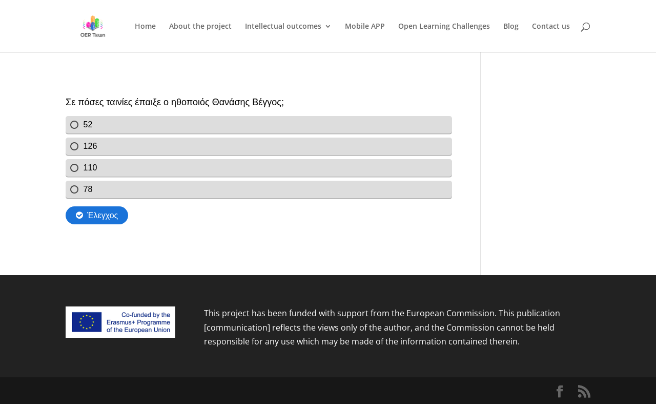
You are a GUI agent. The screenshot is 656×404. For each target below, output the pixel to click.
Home (145, 27)
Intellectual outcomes (283, 27)
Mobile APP (365, 27)
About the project (200, 27)
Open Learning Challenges (444, 27)
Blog (511, 27)
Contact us (551, 27)
